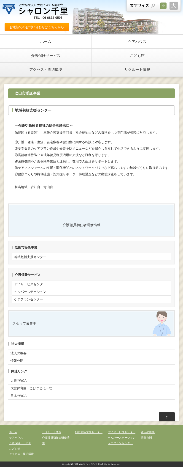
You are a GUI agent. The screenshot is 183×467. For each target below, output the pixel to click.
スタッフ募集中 (24, 323)
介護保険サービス (45, 55)
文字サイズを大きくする (173, 5)
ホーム (45, 41)
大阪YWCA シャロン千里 (87, 464)
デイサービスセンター (30, 284)
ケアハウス (137, 41)
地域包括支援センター (30, 257)
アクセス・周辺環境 (45, 69)
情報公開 (17, 361)
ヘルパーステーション (30, 292)
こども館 (137, 55)
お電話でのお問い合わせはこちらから (37, 27)
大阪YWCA (19, 380)
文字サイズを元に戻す (163, 5)
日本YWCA (19, 396)
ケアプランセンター (28, 299)
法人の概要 (19, 353)
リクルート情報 (137, 69)
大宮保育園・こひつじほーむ (31, 388)
